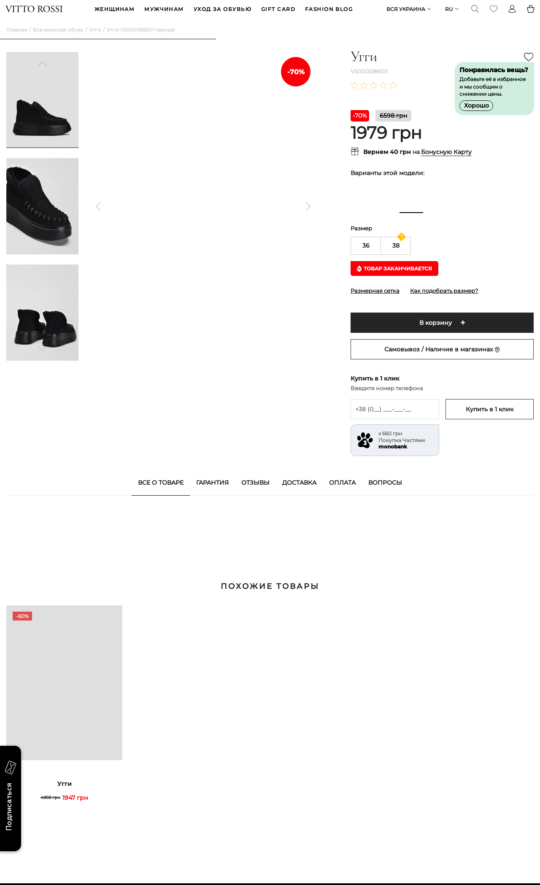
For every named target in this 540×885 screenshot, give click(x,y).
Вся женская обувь (58, 42)
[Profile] (511, 15)
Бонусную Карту (446, 165)
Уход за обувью (222, 15)
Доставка (299, 495)
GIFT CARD (278, 15)
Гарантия (212, 495)
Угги (95, 42)
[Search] (474, 15)
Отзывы (255, 495)
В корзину (435, 335)
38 (396, 258)
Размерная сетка (375, 303)
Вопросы (385, 495)
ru (448, 15)
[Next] (42, 360)
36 (366, 258)
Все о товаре (161, 495)
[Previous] (42, 77)
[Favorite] (493, 15)
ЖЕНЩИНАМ (114, 15)
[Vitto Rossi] (34, 15)
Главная (16, 42)
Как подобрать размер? (444, 303)
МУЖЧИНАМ (164, 15)
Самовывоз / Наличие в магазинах (442, 362)
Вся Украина (405, 15)
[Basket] (530, 15)
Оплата (342, 495)
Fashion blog (329, 15)
